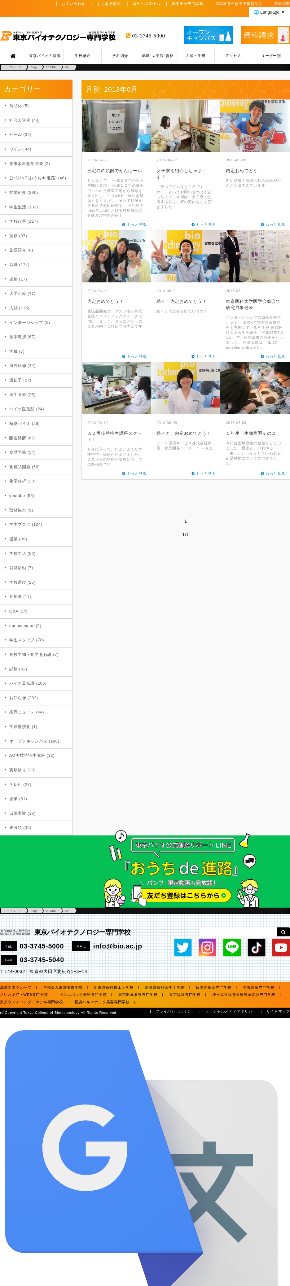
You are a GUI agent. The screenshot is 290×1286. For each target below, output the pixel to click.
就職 (13, 264)
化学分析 (17, 481)
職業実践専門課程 (188, 4)
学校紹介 (82, 56)
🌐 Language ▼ (269, 12)
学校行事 (17, 221)
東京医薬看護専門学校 (138, 994)
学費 (13, 351)
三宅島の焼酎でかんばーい (114, 170)
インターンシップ (26, 322)
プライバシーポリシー (175, 1011)
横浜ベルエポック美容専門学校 (102, 1002)
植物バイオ (20, 423)
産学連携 (17, 336)
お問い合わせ (73, 4)
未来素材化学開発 (26, 163)
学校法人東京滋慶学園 (62, 987)
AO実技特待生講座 (27, 755)
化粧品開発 (20, 466)
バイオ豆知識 (22, 683)
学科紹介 (120, 56)
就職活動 (17, 567)
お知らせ (17, 697)
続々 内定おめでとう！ (181, 301)
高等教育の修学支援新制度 (239, 4)
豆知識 (15, 596)
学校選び (17, 582)
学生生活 (17, 207)
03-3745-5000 (148, 36)
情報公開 (282, 4)
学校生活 (17, 553)
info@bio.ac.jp (117, 946)
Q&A (13, 611)
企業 (13, 798)
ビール (15, 134)
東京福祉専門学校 (185, 994)
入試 (13, 308)
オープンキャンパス (28, 741)
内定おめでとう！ (105, 301)
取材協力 (17, 510)
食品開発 (17, 452)
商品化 (15, 105)
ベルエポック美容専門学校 (83, 994)
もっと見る (137, 224)
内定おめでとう (242, 170)
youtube (17, 495)
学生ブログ (20, 524)
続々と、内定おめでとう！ (183, 433)
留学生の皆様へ (146, 4)
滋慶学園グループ (16, 987)
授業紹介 (17, 192)
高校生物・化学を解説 (30, 654)
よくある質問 (109, 4)
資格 (13, 279)
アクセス (233, 56)
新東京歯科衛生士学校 (164, 987)
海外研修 (17, 365)
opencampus (21, 625)
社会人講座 (20, 120)
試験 (13, 669)
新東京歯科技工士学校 (113, 987)
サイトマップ (278, 1011)
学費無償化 (20, 726)
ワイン (15, 149)
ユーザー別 (271, 56)
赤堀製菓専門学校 (259, 987)
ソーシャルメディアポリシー (230, 1011)
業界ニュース (22, 712)
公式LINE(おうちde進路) (33, 178)
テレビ (15, 784)
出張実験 (17, 813)
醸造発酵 (17, 438)
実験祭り (17, 770)
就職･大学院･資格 (158, 56)
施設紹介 (17, 250)
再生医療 (17, 394)
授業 (13, 539)
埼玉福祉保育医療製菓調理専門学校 (243, 994)
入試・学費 (195, 56)
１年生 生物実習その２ (251, 433)
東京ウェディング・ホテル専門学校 (31, 1002)
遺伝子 (15, 380)
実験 (13, 235)
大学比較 (17, 293)
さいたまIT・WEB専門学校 (24, 994)
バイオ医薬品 (22, 409)
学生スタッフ (22, 640)
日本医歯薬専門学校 (213, 987)
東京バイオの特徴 (45, 56)
